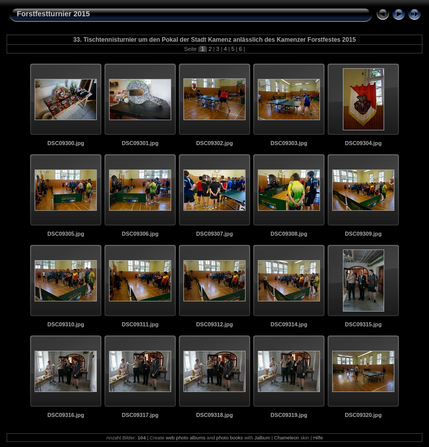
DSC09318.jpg (214, 415)
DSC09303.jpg (289, 143)
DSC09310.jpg (65, 324)
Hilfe (318, 437)
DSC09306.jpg (140, 234)
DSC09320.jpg (363, 415)
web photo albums (185, 437)
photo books (230, 437)
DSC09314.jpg (289, 324)
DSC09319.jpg (289, 415)
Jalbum (262, 437)
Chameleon (286, 437)
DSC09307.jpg (214, 234)
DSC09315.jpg (363, 324)
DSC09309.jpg (363, 234)
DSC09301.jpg (140, 143)
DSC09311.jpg (140, 324)
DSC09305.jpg (65, 234)
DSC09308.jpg (289, 234)
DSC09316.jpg (65, 415)
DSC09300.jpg (65, 143)
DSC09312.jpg (214, 324)
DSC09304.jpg (363, 143)
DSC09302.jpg (214, 143)
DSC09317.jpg (140, 415)
